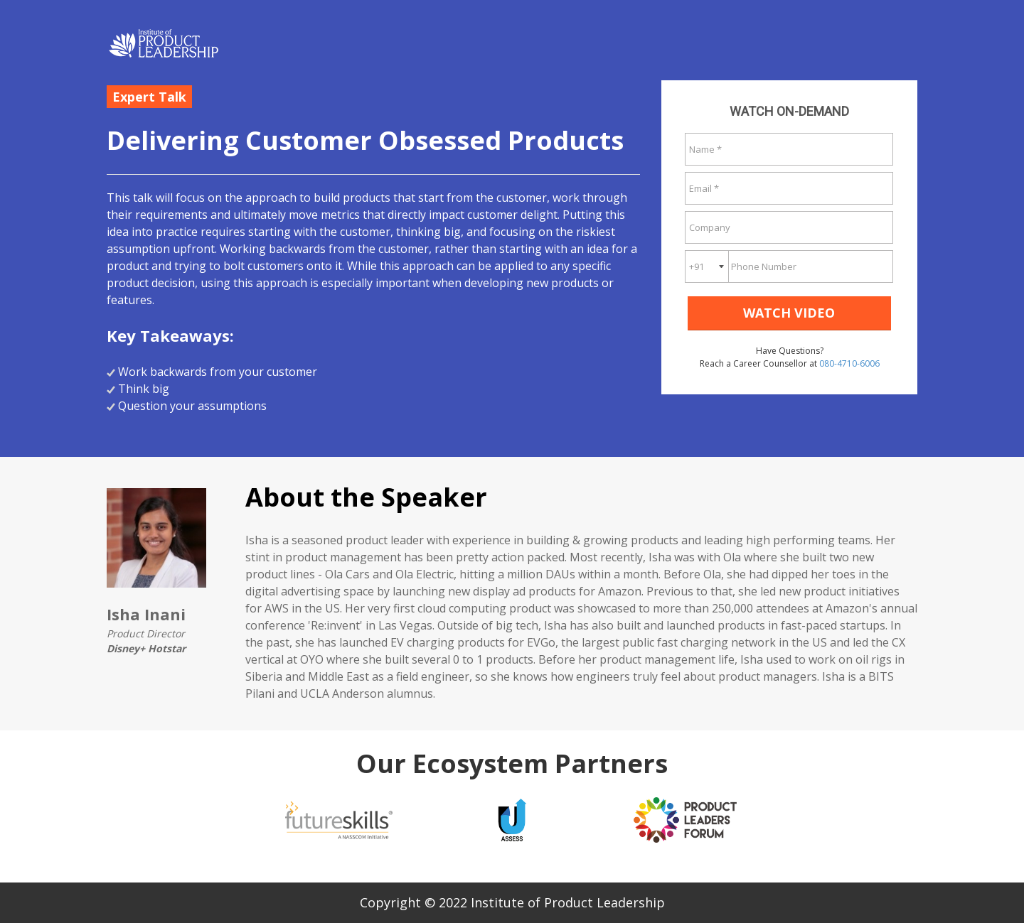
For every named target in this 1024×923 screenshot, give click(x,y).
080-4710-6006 (849, 363)
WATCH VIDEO (789, 312)
